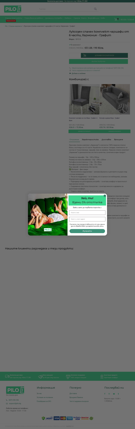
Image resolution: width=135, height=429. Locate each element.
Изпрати (87, 231)
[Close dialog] (105, 196)
